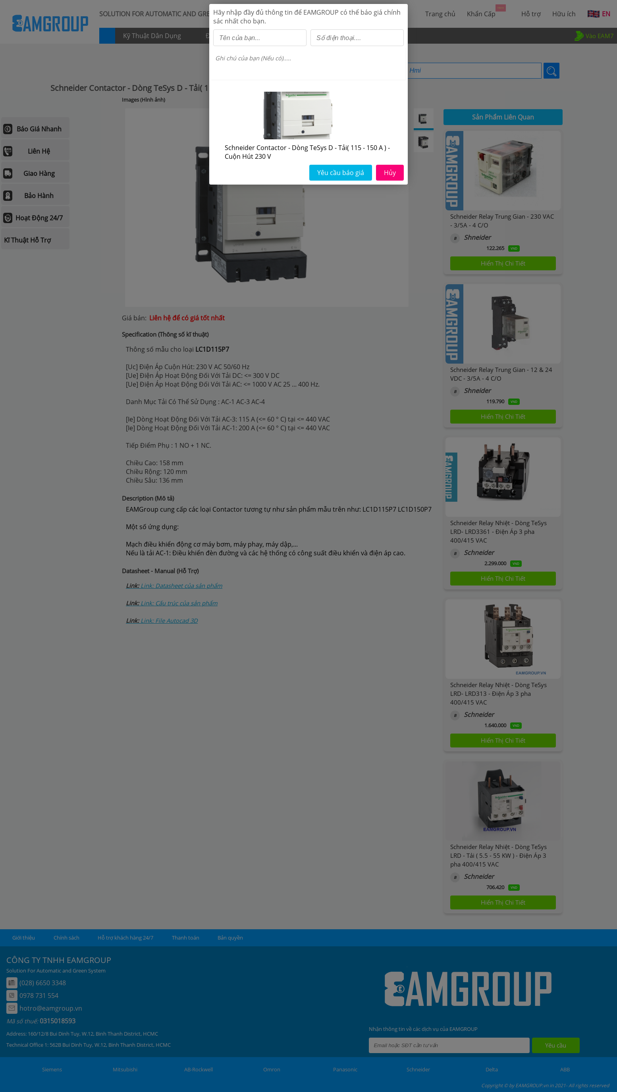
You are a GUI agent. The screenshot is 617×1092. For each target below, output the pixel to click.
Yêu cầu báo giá (340, 172)
